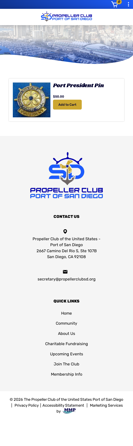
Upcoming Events (66, 354)
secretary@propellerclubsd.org (66, 275)
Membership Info (66, 374)
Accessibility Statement (63, 405)
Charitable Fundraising (66, 343)
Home (66, 313)
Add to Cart (67, 105)
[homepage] (66, 200)
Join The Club (66, 364)
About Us (66, 333)
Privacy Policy (27, 405)
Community (66, 323)
